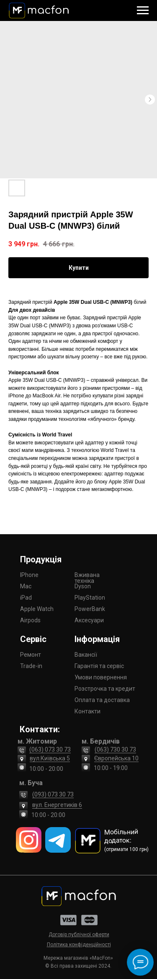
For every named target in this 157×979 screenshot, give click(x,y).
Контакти (87, 711)
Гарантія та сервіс (99, 666)
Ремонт (30, 654)
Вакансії (86, 654)
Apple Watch (37, 609)
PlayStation (90, 597)
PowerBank (90, 609)
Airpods (30, 620)
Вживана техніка (87, 578)
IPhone (29, 575)
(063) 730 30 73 (115, 749)
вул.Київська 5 (50, 758)
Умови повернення (101, 677)
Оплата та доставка (102, 700)
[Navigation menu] (143, 10)
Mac (25, 586)
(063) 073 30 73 (50, 749)
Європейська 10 (116, 758)
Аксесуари (89, 620)
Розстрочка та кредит (105, 688)
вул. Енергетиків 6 (57, 804)
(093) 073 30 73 (53, 794)
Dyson (83, 586)
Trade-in (31, 666)
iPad (26, 597)
